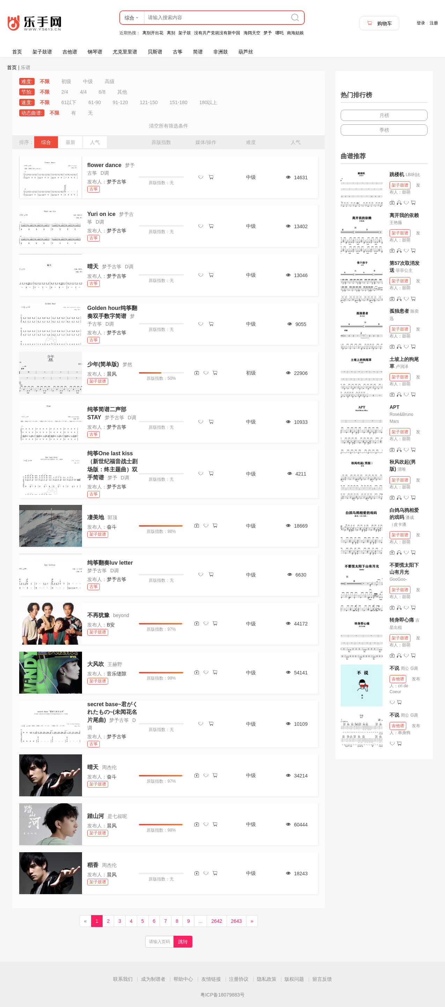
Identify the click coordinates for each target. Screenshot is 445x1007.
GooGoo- (398, 579)
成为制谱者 (153, 979)
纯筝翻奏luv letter (110, 563)
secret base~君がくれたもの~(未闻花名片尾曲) (112, 712)
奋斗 (112, 527)
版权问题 (294, 979)
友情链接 (211, 979)
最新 (70, 142)
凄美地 (95, 517)
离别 (171, 32)
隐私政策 (266, 979)
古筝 (178, 52)
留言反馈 (322, 979)
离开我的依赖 (404, 215)
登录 (421, 23)
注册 (434, 23)
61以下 (69, 102)
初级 (66, 81)
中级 (88, 81)
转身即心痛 (402, 620)
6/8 (102, 92)
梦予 (268, 32)
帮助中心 (183, 979)
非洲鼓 (220, 52)
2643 (236, 921)
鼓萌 (406, 192)
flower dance (104, 165)
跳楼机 (397, 174)
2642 (216, 921)
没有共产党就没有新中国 (217, 32)
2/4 (64, 92)
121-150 (148, 102)
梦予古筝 (116, 181)
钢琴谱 (95, 52)
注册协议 (239, 979)
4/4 (83, 92)
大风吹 (95, 664)
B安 (111, 625)
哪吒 (279, 32)
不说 (395, 668)
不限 (45, 81)
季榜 (384, 130)
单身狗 (404, 732)
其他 (122, 92)
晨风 (112, 374)
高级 (109, 81)
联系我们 (123, 979)
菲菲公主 (404, 270)
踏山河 (95, 816)
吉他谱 (69, 52)
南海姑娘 (295, 32)
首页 (17, 52)
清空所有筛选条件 (168, 126)
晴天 (92, 266)
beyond (121, 615)
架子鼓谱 (42, 52)
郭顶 (112, 517)
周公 (405, 668)
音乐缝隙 (116, 673)
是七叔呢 (117, 816)
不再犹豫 (98, 615)
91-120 (120, 102)
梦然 (127, 364)
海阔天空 (252, 32)
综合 (46, 142)
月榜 (384, 115)
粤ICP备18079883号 (222, 995)
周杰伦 (109, 767)
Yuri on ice (101, 214)
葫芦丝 (245, 52)
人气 (95, 142)
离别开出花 (152, 32)
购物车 (379, 23)
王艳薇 (396, 222)
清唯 (402, 469)
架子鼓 (184, 32)
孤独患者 (399, 311)
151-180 (178, 102)
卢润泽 (402, 366)
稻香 (92, 865)
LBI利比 (413, 174)
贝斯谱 (155, 52)
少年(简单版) (103, 364)
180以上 (208, 102)
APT (394, 407)
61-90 (94, 102)
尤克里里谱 (125, 52)
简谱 (198, 52)
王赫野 (114, 664)
